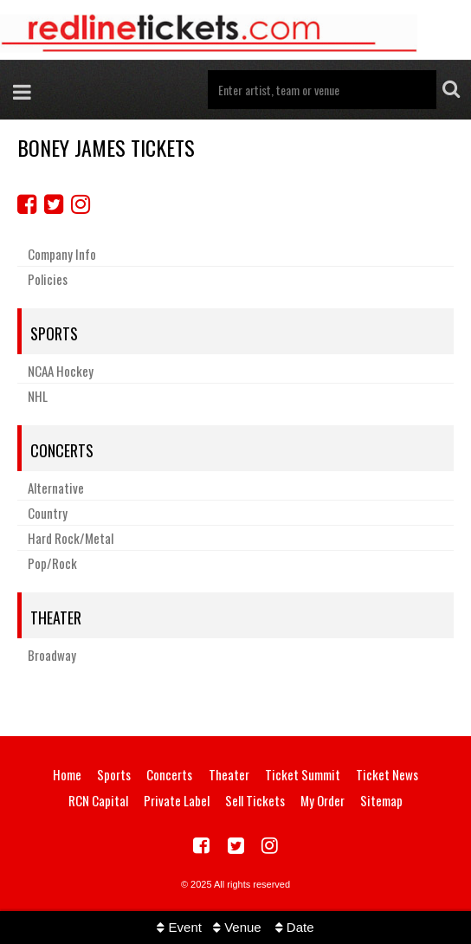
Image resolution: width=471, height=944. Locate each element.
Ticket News (387, 774)
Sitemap (381, 800)
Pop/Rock (52, 562)
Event (179, 927)
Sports (54, 333)
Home (67, 774)
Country (48, 512)
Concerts (62, 450)
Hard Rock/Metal (70, 537)
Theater (55, 617)
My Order (322, 800)
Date (294, 927)
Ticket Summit (302, 774)
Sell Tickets (255, 800)
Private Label (177, 800)
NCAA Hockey (61, 370)
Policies (48, 278)
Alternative (56, 487)
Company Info (62, 253)
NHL (38, 395)
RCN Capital (98, 800)
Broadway (52, 654)
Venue (237, 927)
